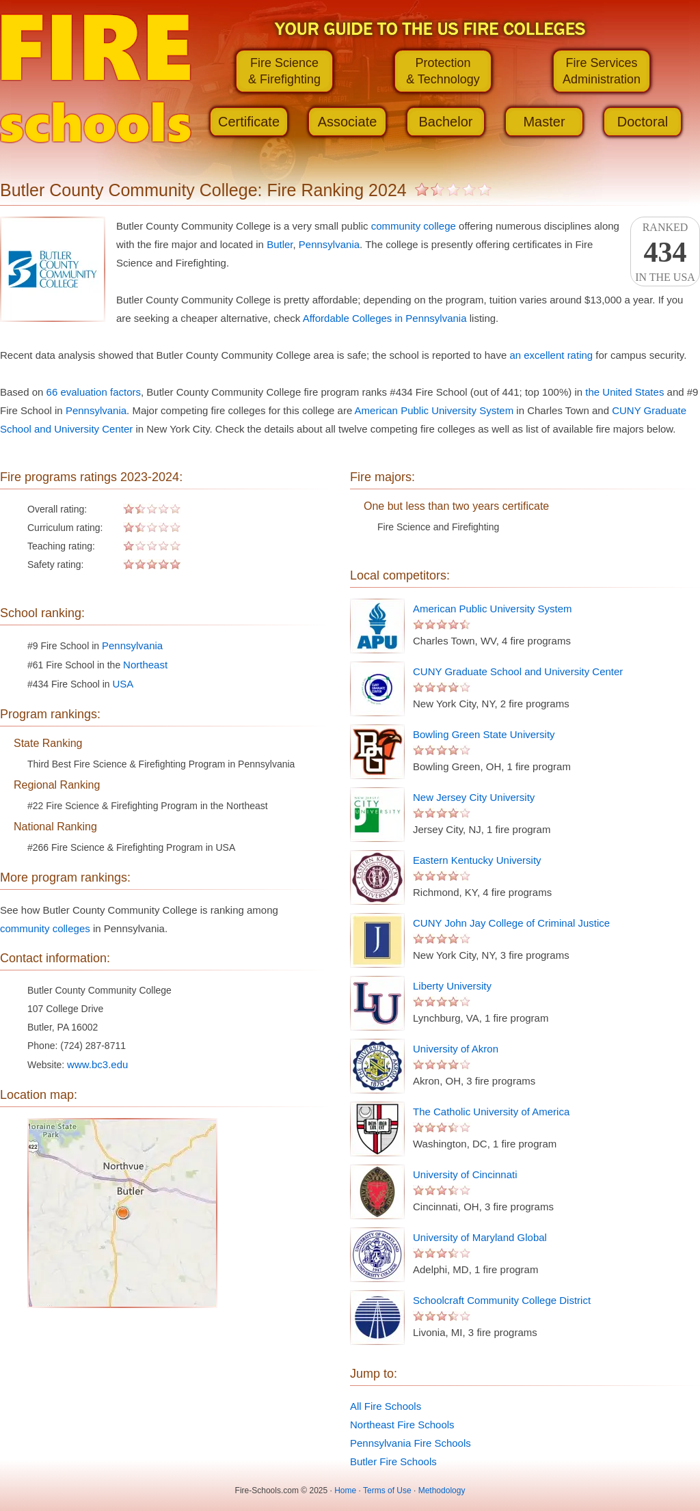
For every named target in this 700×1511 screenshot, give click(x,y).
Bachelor (446, 121)
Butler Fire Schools (393, 1461)
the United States (624, 392)
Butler (280, 244)
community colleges (45, 928)
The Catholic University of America (491, 1111)
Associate (347, 121)
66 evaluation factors (93, 392)
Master (544, 121)
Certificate (249, 121)
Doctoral (642, 121)
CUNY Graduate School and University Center (518, 671)
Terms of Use (387, 1490)
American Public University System (434, 410)
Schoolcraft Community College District (502, 1300)
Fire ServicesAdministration (602, 71)
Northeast (145, 664)
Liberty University (452, 986)
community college (413, 226)
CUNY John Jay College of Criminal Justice (511, 923)
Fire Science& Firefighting (284, 71)
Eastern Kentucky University (477, 860)
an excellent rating (551, 355)
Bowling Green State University (484, 734)
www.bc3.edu (97, 1064)
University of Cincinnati (465, 1174)
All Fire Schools (385, 1406)
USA (123, 684)
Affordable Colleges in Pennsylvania (385, 318)
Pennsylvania (329, 244)
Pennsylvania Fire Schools (410, 1443)
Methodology (442, 1490)
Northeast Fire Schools (402, 1424)
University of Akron (455, 1048)
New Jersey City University (474, 797)
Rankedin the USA (665, 252)
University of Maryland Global (480, 1237)
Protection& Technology (443, 71)
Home (345, 1490)
